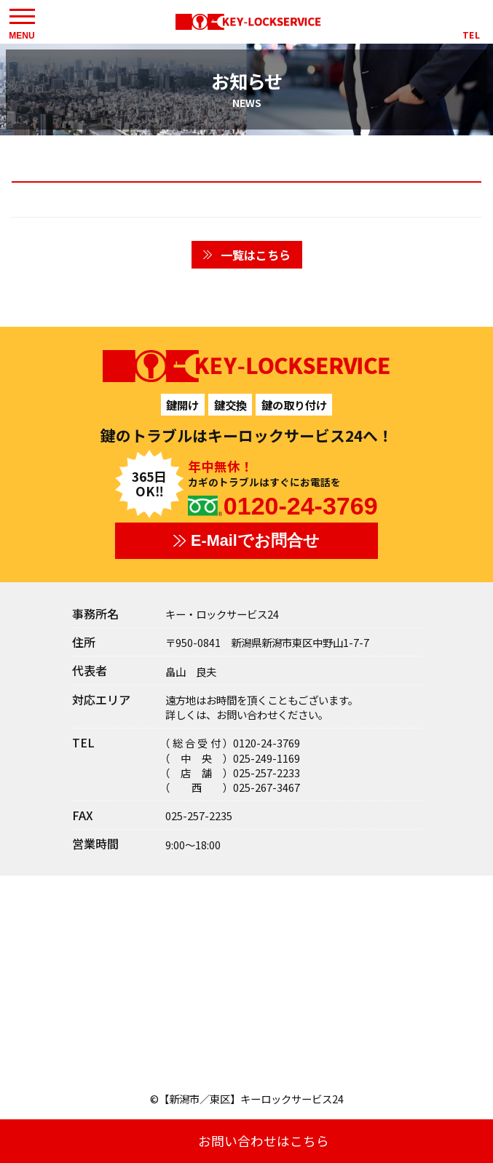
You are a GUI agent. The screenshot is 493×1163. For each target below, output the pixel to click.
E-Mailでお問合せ (255, 540)
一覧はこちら (256, 254)
